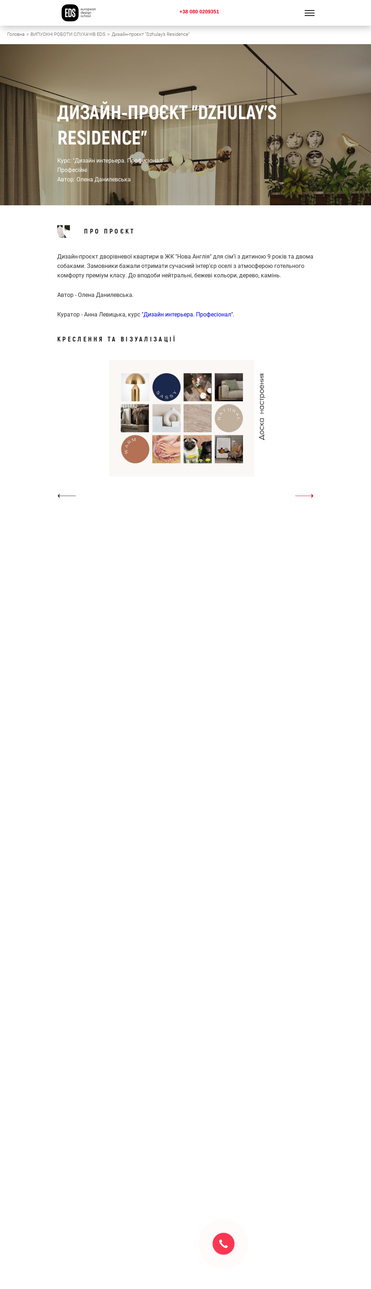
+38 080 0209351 (199, 11)
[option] (185, 431)
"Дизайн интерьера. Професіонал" (187, 314)
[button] (66, 496)
